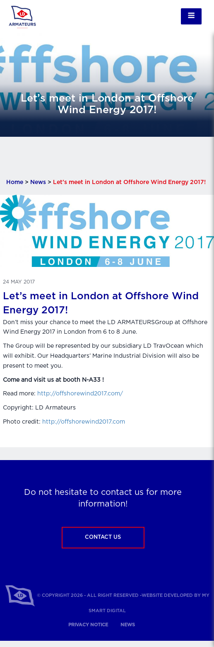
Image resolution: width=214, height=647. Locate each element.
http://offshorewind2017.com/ (80, 394)
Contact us (103, 537)
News (38, 182)
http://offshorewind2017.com (83, 422)
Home (14, 182)
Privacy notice (88, 625)
